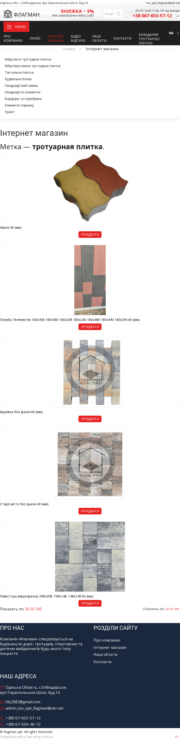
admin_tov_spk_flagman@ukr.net (32, 708)
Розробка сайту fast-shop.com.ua (26, 736)
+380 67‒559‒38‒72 (20, 724)
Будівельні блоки (18, 79)
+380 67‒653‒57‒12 (20, 718)
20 (167, 609)
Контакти (122, 38)
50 (171, 609)
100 (176, 609)
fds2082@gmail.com (20, 701)
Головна (68, 49)
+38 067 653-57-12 (156, 16)
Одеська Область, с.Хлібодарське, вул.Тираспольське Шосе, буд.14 (33, 690)
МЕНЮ (16, 26)
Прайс (35, 38)
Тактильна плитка (19, 72)
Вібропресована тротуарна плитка (32, 66)
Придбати (90, 234)
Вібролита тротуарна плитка (28, 59)
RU (171, 33)
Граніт (10, 112)
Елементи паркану (19, 105)
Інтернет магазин (56, 38)
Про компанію (13, 38)
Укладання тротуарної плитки (149, 39)
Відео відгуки (78, 38)
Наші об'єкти (99, 38)
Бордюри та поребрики (23, 98)
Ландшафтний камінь (21, 85)
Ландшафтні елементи (22, 92)
